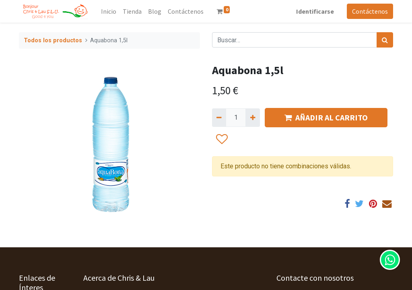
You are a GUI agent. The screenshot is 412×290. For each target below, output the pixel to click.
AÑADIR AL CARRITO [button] (326, 117)
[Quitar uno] (219, 117)
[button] (221, 139)
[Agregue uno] (252, 117)
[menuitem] (108, 11)
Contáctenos (370, 11)
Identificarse (315, 11)
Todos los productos (53, 40)
